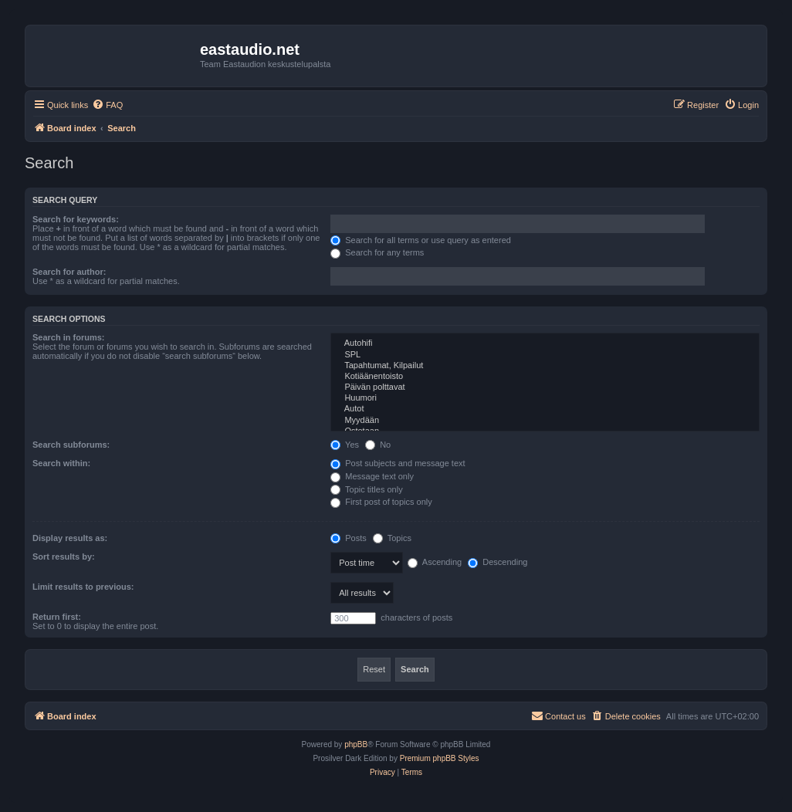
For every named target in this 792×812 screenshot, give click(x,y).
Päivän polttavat (545, 387)
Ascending (435, 562)
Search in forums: (68, 337)
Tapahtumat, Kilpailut (545, 365)
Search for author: (69, 271)
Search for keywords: (75, 219)
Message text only (372, 476)
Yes (344, 444)
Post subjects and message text (397, 463)
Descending (497, 562)
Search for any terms (377, 252)
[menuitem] (107, 105)
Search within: (61, 463)
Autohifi (545, 343)
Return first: (56, 616)
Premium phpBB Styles (439, 758)
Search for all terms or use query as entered (420, 240)
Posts (348, 538)
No (378, 444)
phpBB (355, 744)
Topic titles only (366, 489)
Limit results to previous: (83, 586)
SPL (545, 355)
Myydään (545, 420)
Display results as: (69, 538)
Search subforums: (71, 444)
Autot (545, 409)
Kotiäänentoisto (545, 376)
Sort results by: (63, 556)
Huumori (545, 398)
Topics (392, 538)
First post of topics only (381, 501)
